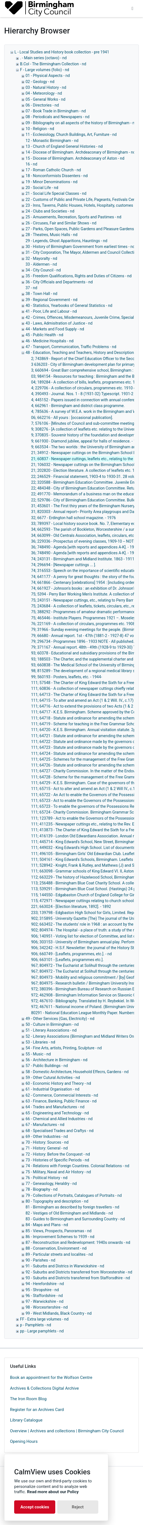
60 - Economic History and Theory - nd (58, 1083)
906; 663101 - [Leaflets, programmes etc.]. (67, 959)
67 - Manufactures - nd (45, 1124)
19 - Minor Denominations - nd (51, 182)
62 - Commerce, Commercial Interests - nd (62, 1095)
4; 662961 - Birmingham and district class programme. (78, 405)
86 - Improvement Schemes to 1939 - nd (60, 1236)
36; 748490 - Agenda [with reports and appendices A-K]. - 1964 (84, 547)
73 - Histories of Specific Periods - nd (57, 1160)
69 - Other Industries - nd (47, 1136)
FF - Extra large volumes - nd (44, 1319)
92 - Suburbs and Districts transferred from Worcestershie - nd (79, 1272)
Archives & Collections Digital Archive (44, 1388)
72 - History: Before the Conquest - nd (58, 1154)
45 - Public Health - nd (44, 335)
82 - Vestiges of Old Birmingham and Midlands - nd (69, 1213)
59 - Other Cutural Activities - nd (53, 1077)
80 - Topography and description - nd (57, 1201)
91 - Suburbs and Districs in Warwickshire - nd (65, 1266)
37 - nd (31, 288)
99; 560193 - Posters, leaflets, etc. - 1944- (66, 677)
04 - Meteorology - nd (44, 93)
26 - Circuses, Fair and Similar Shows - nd (61, 223)
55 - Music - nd (38, 1054)
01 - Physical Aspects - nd (48, 75)
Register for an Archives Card (37, 1409)
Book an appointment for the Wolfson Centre (51, 1377)
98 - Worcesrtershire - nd (47, 1307)
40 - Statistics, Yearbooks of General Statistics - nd (69, 305)
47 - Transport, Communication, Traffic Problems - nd (71, 347)
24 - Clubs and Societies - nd (50, 211)
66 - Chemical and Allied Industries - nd (59, 1119)
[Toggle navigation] (132, 8)
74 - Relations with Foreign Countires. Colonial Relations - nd (77, 1166)
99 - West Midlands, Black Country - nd (59, 1313)
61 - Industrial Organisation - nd (52, 1089)
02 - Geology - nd (40, 81)
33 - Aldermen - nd (41, 264)
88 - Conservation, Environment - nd (56, 1248)
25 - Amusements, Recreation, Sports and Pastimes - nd (73, 217)
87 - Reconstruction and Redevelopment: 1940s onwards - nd (78, 1242)
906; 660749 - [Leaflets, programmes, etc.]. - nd (71, 954)
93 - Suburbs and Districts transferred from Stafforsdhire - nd (78, 1278)
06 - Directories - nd (42, 105)
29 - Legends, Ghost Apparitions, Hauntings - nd (66, 241)
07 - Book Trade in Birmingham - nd (56, 111)
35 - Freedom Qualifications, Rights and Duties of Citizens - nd (79, 276)
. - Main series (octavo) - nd (43, 58)
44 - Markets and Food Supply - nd (55, 329)
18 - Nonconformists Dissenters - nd (57, 176)
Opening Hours (23, 1441)
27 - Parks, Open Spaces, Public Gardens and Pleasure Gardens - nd (83, 229)
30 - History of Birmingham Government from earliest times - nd (80, 246)
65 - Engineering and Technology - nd (57, 1113)
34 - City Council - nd (43, 270)
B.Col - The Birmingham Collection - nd (53, 64)
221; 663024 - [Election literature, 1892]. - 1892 (71, 906)
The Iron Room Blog (28, 1398)
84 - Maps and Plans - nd (47, 1225)
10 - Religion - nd (40, 128)
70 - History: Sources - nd (47, 1142)
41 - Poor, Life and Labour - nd (51, 311)
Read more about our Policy (53, 1491)
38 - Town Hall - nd (41, 293)
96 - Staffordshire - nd (44, 1295)
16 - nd (31, 164)
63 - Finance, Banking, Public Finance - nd (61, 1101)
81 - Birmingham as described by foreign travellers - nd (72, 1207)
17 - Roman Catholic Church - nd (53, 170)
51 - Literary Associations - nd (51, 1030)
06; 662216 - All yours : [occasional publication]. (72, 417)
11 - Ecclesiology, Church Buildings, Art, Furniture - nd (71, 134)
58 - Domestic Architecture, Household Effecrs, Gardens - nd (77, 1072)
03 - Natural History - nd (46, 87)
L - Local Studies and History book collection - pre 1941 (61, 52)
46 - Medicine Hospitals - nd (50, 341)
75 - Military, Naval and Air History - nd (58, 1172)
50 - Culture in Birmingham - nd (52, 1024)
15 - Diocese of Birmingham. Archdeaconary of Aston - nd (75, 158)
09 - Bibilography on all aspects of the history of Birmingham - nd (81, 123)
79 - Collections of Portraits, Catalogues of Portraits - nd (74, 1195)
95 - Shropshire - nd (42, 1290)
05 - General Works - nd (45, 99)
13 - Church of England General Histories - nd (64, 146)
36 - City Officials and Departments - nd (59, 282)
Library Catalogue (26, 1420)
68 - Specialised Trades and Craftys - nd (60, 1130)
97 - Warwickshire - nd (44, 1301)
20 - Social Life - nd (42, 187)
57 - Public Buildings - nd (47, 1065)
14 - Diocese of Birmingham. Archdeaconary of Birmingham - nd (80, 152)
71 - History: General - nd (47, 1148)
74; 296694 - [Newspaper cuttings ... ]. (63, 565)
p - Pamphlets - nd (35, 1325)
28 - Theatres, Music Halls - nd (51, 234)
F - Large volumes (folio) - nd (44, 70)
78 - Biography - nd (41, 1189)
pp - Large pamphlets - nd (42, 1331)
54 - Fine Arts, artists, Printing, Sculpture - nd (64, 1048)
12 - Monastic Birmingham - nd (52, 140)
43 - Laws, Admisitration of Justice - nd (59, 323)
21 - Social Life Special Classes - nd (56, 193)
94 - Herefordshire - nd (45, 1283)
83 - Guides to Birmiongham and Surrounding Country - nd (75, 1219)
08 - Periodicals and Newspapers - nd (57, 117)
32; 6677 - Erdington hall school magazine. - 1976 (73, 518)
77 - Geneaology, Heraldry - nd (51, 1183)
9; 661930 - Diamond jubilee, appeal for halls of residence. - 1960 (86, 441)
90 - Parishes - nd (40, 1260)
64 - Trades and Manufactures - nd (55, 1107)
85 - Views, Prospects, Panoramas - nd (58, 1231)
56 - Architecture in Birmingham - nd (56, 1060)
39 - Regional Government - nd (51, 299)
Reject (78, 1507)
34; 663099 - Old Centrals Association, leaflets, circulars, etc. (83, 535)
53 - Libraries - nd (40, 1042)
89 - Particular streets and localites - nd (59, 1254)
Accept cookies (34, 1507)
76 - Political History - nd (46, 1178)
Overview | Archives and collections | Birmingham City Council (67, 1430)
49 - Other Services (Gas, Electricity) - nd (60, 1018)
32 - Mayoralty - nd (41, 258)
